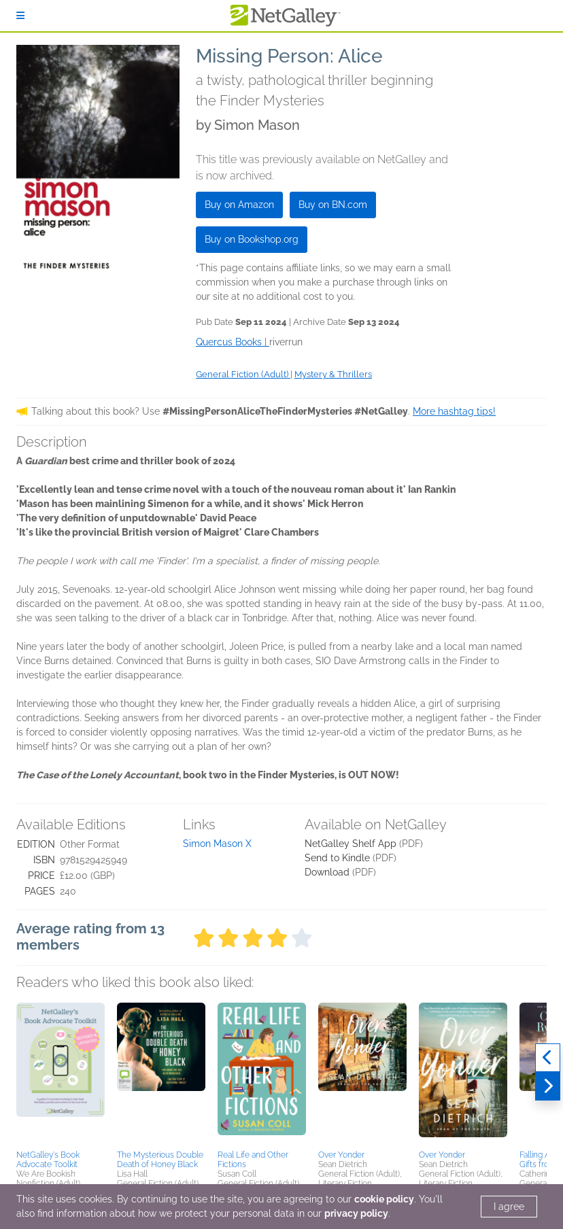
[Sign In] (20, 15)
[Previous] (547, 1057)
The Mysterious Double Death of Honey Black (160, 1159)
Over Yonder (341, 1155)
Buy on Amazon (239, 204)
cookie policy (384, 1199)
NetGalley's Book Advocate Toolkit (48, 1159)
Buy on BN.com (332, 204)
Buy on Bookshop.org (251, 239)
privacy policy (356, 1213)
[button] (60, 1074)
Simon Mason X (217, 843)
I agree (509, 1206)
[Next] (547, 1086)
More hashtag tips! (454, 411)
